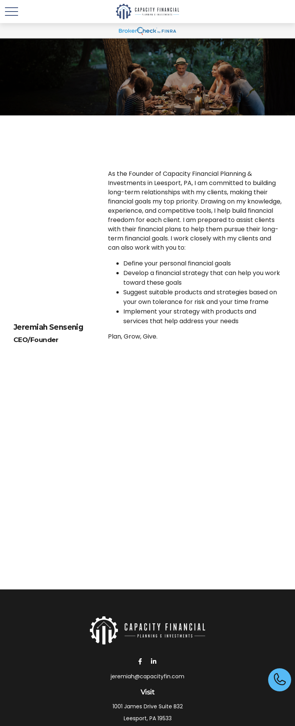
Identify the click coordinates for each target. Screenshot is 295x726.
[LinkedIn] (153, 661)
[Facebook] (140, 661)
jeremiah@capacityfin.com (147, 676)
